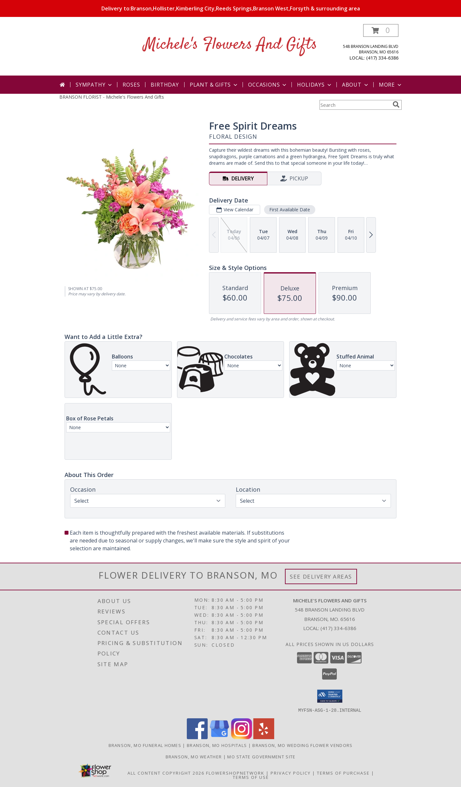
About (355, 84)
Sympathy (94, 84)
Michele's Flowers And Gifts (230, 44)
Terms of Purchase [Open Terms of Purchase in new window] (343, 773)
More (391, 84)
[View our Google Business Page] (219, 737)
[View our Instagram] (241, 737)
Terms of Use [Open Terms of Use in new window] (251, 777)
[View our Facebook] (197, 737)
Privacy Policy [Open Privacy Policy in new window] (291, 773)
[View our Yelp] (263, 737)
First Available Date (289, 209)
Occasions (268, 84)
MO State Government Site (261, 756)
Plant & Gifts (214, 84)
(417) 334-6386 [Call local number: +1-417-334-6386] (382, 58)
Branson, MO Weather (194, 756)
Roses (131, 84)
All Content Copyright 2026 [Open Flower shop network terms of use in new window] (165, 773)
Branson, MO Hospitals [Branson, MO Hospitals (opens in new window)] (217, 745)
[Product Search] (355, 104)
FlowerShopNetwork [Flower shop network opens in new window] (235, 773)
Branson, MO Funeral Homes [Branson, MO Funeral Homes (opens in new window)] (145, 745)
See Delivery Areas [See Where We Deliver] (321, 576)
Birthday (165, 84)
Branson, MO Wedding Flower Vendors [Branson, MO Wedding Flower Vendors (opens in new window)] (302, 745)
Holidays (314, 84)
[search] (396, 104)
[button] (380, 30)
